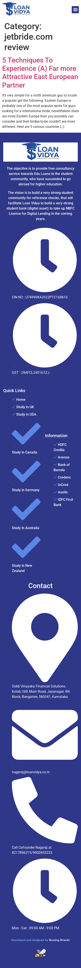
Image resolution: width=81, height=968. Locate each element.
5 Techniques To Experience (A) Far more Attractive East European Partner (40, 72)
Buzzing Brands (59, 940)
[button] (75, 9)
